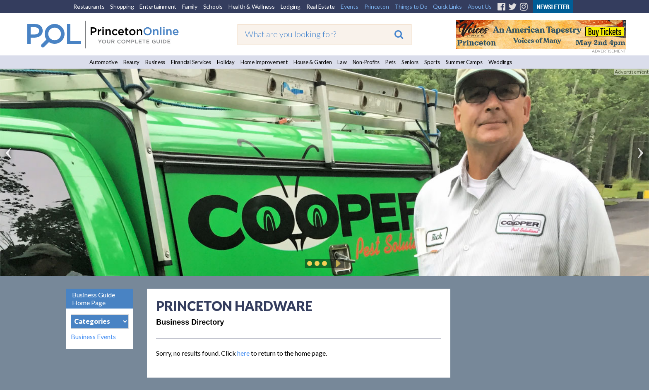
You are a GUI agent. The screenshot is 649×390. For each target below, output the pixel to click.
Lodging (290, 6)
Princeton (376, 6)
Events (349, 6)
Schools (213, 6)
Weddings (500, 62)
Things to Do (410, 6)
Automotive (103, 62)
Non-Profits (366, 62)
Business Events (93, 336)
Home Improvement (264, 62)
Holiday (226, 62)
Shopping (122, 6)
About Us (480, 6)
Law (341, 62)
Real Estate (320, 6)
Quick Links (447, 6)
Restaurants (88, 6)
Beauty (131, 62)
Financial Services (191, 62)
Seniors (409, 62)
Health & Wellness (251, 6)
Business (155, 62)
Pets (390, 62)
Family (189, 6)
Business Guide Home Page (93, 298)
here (243, 353)
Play (337, 263)
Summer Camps (464, 62)
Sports (432, 62)
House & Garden (312, 62)
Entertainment (157, 6)
